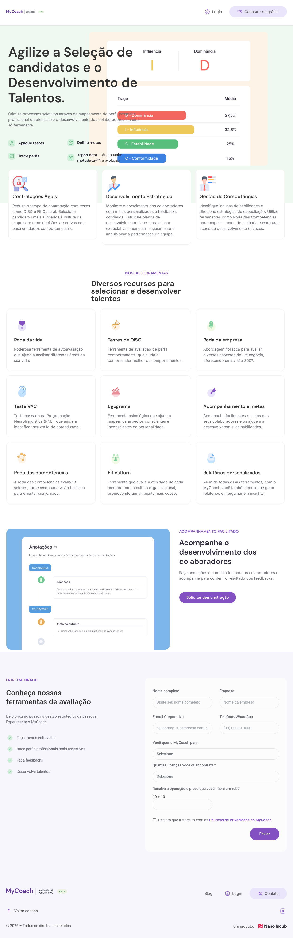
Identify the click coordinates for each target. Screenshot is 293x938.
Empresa (227, 691)
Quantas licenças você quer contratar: (184, 765)
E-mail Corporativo (168, 717)
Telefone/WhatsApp (236, 717)
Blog (208, 893)
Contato (272, 893)
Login (217, 11)
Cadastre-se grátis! (261, 11)
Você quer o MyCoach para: (176, 743)
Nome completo (166, 691)
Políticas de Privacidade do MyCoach (240, 820)
